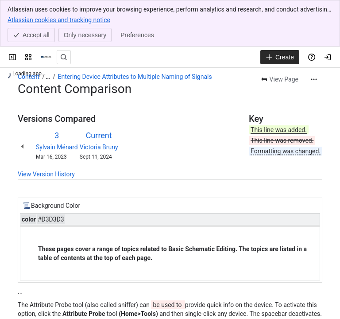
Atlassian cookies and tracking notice (59, 19)
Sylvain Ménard (57, 147)
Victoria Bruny (99, 147)
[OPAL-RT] (46, 57)
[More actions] (313, 79)
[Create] (279, 57)
